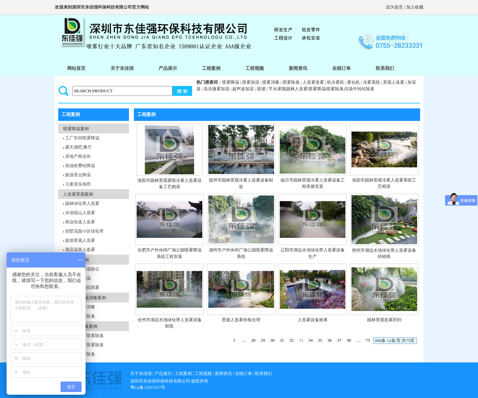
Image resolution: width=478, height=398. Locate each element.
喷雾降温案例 (76, 128)
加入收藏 (414, 7)
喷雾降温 (230, 82)
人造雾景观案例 (78, 194)
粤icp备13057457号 (147, 387)
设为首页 (394, 7)
